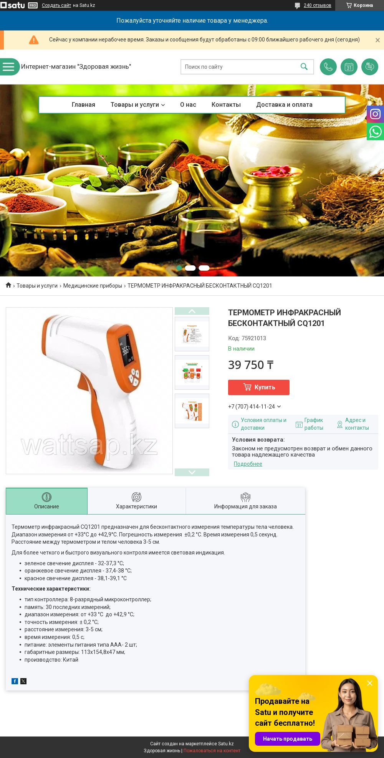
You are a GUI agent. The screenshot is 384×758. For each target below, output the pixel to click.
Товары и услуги (135, 104)
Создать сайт (56, 5)
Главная (83, 104)
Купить (265, 387)
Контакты (226, 104)
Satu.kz (226, 743)
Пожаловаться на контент (212, 750)
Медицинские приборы (92, 286)
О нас (188, 104)
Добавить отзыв (369, 66)
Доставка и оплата (284, 104)
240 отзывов (317, 5)
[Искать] (304, 67)
